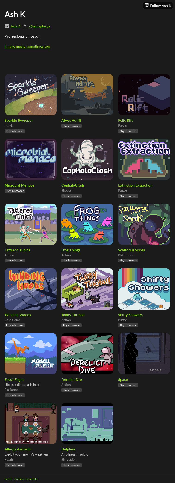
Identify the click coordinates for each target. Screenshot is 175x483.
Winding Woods (18, 314)
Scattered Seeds (131, 250)
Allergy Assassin (18, 449)
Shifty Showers (130, 314)
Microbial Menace (19, 185)
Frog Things (70, 250)
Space (123, 379)
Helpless (68, 449)
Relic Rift (125, 120)
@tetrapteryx (39, 26)
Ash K (15, 26)
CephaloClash (72, 185)
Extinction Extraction (135, 185)
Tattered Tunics (17, 250)
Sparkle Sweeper (19, 120)
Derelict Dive (72, 379)
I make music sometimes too (27, 46)
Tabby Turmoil (72, 314)
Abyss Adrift (71, 120)
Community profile (25, 479)
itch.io (8, 479)
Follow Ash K (158, 5)
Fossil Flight (14, 379)
